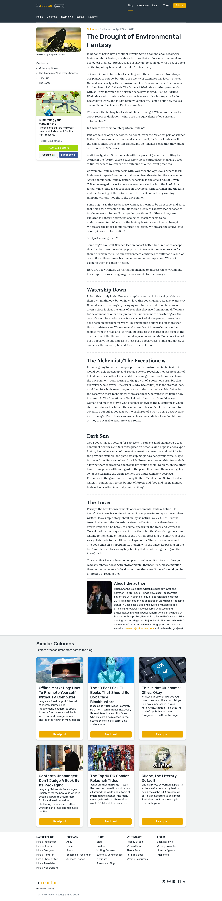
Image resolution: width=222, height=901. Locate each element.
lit (44, 5)
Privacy (49, 894)
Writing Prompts (166, 846)
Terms (39, 894)
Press (69, 850)
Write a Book (134, 846)
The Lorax (44, 83)
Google (48, 154)
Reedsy (50, 888)
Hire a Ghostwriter (47, 859)
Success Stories (75, 859)
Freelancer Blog (106, 863)
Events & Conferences (110, 854)
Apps (60, 6)
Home (39, 16)
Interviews (67, 16)
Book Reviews (165, 841)
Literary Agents (166, 850)
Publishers (163, 854)
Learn (155, 5)
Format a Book (135, 854)
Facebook (68, 154)
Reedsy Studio (135, 841)
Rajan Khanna (57, 54)
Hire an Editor (44, 846)
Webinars (102, 859)
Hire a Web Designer (47, 867)
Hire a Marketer (45, 854)
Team (69, 846)
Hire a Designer (45, 850)
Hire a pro (143, 5)
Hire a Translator (46, 863)
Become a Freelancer (78, 854)
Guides (101, 846)
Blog (130, 5)
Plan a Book (133, 850)
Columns (52, 16)
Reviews (93, 16)
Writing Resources (137, 859)
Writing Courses (106, 850)
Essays (80, 16)
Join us (179, 5)
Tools (166, 5)
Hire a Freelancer (46, 841)
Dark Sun (44, 78)
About (70, 841)
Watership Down (48, 68)
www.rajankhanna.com (140, 628)
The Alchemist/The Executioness (58, 73)
